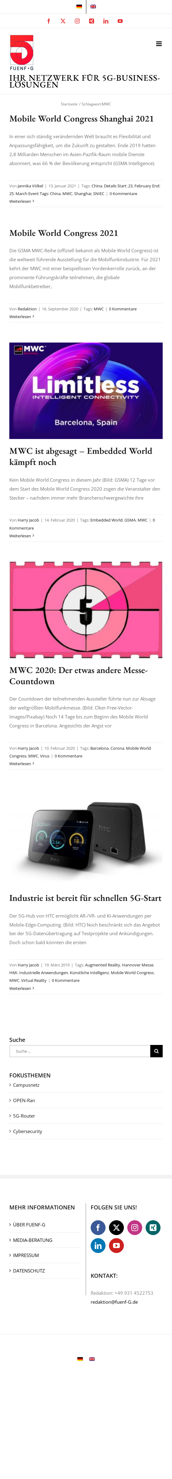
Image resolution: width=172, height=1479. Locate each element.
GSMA (130, 520)
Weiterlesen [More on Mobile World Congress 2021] (20, 316)
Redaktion (27, 309)
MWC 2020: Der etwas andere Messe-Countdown (78, 675)
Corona (117, 748)
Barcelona (99, 748)
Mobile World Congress (132, 972)
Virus (44, 756)
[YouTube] (116, 1245)
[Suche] (156, 1051)
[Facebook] (98, 1227)
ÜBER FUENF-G (29, 1224)
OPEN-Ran (24, 1100)
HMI (13, 972)
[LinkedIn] (98, 1245)
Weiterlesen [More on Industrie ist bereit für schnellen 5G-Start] (20, 988)
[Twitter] (116, 1227)
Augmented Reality (102, 965)
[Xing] (153, 1227)
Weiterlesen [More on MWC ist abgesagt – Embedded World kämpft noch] (20, 536)
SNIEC (98, 193)
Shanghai (82, 193)
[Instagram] (134, 1227)
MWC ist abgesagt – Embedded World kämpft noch (80, 456)
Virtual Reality (34, 980)
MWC (67, 193)
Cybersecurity (27, 1131)
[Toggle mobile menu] (159, 43)
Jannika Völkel (30, 186)
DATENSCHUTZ (29, 1271)
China (97, 186)
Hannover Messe (137, 965)
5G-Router (24, 1116)
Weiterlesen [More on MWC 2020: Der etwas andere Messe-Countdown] (20, 763)
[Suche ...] (79, 1051)
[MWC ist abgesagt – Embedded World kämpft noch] (86, 391)
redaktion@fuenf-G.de (114, 1302)
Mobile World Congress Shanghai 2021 (81, 118)
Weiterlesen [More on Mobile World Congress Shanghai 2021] (20, 201)
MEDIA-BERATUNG (32, 1240)
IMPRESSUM (26, 1255)
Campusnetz (26, 1085)
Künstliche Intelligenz (89, 972)
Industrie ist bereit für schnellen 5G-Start (85, 898)
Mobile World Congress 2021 (63, 233)
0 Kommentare (123, 193)
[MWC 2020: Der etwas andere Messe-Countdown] (86, 610)
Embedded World (106, 520)
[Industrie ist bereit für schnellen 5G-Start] (86, 838)
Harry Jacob (28, 520)
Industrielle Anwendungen (43, 972)
